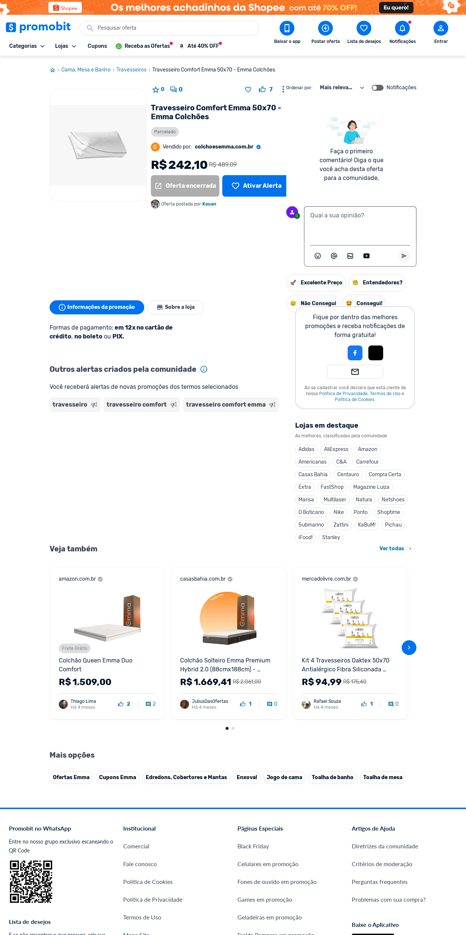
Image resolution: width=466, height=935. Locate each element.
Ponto (285, 510)
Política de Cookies (278, 397)
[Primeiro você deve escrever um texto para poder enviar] (404, 254)
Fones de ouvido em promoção (277, 879)
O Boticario (235, 510)
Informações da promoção (97, 305)
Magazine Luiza (295, 485)
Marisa (230, 497)
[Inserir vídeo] (366, 253)
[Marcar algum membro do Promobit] (334, 253)
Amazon (291, 447)
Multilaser (259, 497)
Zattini (265, 523)
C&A (265, 460)
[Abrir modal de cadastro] (441, 34)
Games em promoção (264, 897)
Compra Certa (309, 472)
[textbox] (360, 222)
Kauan (209, 201)
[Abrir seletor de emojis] (317, 253)
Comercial (136, 843)
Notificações (401, 86)
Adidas (231, 447)
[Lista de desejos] (256, 183)
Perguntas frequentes (380, 879)
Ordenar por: (299, 85)
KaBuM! (291, 523)
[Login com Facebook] (279, 350)
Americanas (237, 460)
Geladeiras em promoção (269, 914)
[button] (254, 350)
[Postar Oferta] (325, 34)
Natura (288, 497)
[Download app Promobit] (287, 34)
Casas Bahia (237, 472)
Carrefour (291, 460)
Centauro (272, 472)
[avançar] (409, 645)
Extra (229, 485)
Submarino (235, 523)
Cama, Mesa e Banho (88, 68)
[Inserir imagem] (350, 253)
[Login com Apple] (300, 350)
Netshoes (317, 497)
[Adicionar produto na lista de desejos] (248, 87)
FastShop (256, 485)
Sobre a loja (176, 305)
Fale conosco (140, 861)
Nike (263, 510)
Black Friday (253, 843)
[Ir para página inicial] (55, 68)
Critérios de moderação (382, 861)
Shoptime (312, 510)
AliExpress (260, 447)
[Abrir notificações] (402, 34)
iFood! (230, 535)
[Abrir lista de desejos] (364, 34)
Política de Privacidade (267, 391)
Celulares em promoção (267, 861)
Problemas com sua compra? (389, 897)
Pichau (317, 523)
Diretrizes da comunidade (385, 843)
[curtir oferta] (266, 87)
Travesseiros (134, 68)
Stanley (255, 535)
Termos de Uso (309, 391)
